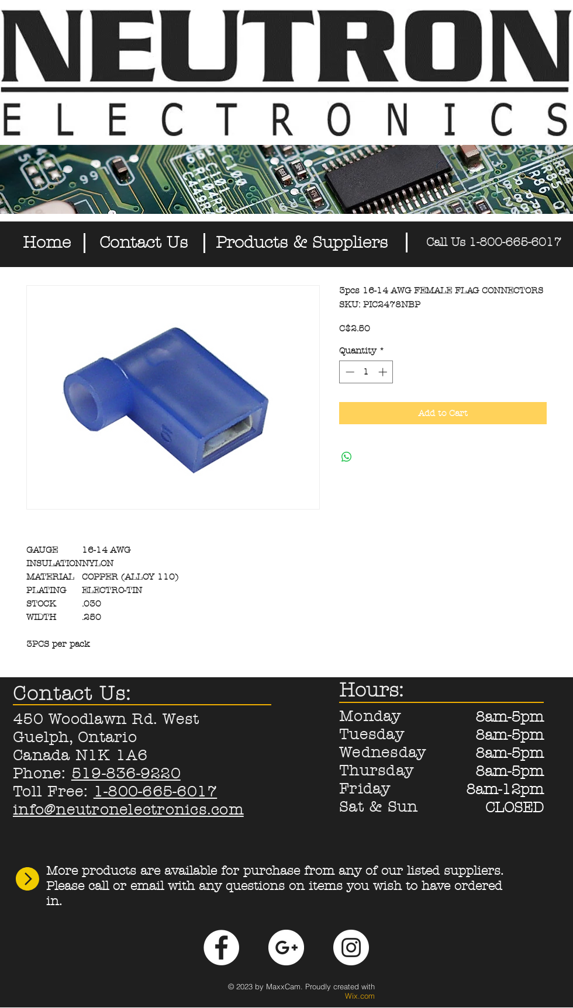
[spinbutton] (366, 372)
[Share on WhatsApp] (347, 457)
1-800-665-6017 (156, 792)
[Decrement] (349, 372)
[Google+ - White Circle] (286, 947)
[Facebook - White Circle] (221, 947)
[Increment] (384, 372)
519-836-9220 (126, 773)
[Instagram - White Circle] (351, 947)
